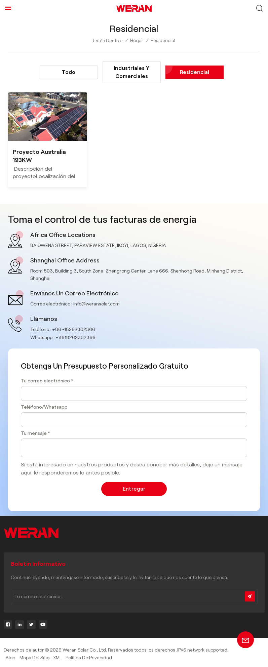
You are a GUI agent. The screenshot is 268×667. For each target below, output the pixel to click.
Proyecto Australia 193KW (39, 156)
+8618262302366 (75, 337)
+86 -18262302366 (73, 329)
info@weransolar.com (96, 303)
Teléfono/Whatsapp (44, 407)
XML (57, 657)
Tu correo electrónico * (47, 380)
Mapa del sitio (34, 657)
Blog (10, 657)
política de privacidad (89, 657)
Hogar (136, 40)
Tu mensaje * (35, 433)
